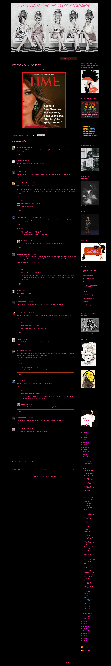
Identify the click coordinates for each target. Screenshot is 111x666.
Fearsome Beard (22, 147)
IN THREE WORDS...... (88, 532)
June (86, 604)
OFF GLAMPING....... (89, 564)
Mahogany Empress (23, 254)
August (87, 466)
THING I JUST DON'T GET (88, 506)
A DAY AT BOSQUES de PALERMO (88, 537)
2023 (84, 440)
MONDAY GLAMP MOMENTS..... (89, 560)
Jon (17, 381)
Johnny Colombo (22, 183)
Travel (23, 404)
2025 (84, 435)
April (86, 608)
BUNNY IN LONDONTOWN (89, 542)
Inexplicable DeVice (88, 298)
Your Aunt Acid (21, 171)
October (87, 461)
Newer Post (16, 470)
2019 (84, 449)
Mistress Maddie (26, 232)
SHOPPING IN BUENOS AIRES (89, 514)
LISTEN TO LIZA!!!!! (87, 590)
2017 (84, 454)
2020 (84, 447)
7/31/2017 (29, 404)
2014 (84, 623)
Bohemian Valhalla (88, 278)
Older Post (71, 470)
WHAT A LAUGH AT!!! (89, 494)
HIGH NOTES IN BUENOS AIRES (89, 498)
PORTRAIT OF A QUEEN (89, 577)
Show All (97, 307)
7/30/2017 (31, 147)
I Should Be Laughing (89, 295)
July (86, 468)
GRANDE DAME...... (87, 510)
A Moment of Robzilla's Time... (90, 271)
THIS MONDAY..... (89, 476)
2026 (84, 432)
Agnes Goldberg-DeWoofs (25, 217)
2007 (84, 640)
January (87, 616)
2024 (84, 437)
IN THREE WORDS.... (87, 490)
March (87, 611)
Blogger (66, 662)
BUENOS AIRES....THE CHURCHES (88, 582)
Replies (21, 200)
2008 (84, 638)
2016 (84, 619)
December (88, 456)
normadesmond (21, 350)
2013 (84, 626)
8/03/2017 (29, 240)
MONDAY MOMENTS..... (88, 518)
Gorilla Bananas (21, 301)
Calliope (19, 160)
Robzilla (19, 339)
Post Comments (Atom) (48, 476)
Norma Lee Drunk (22, 313)
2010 (84, 633)
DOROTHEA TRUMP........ (88, 502)
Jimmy (18, 290)
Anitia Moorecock (88, 647)
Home (44, 470)
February (87, 613)
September (88, 463)
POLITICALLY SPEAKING (88, 551)
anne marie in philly (27, 203)
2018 (84, 452)
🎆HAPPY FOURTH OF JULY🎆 (88, 599)
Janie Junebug (87, 305)
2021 (84, 444)
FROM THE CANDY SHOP (89, 486)
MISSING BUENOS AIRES (89, 479)
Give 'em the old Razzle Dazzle (90, 290)
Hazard (23, 240)
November (88, 459)
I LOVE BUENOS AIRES (89, 586)
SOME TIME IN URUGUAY (88, 547)
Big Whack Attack (88, 275)
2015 (84, 621)
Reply (18, 154)
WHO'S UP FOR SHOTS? (88, 521)
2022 (84, 442)
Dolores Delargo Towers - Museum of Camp (90, 285)
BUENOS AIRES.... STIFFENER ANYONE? (89, 569)
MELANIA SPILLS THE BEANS (89, 483)
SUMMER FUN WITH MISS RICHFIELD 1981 (88, 527)
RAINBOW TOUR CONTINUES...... (89, 573)
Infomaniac (86, 301)
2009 (84, 636)
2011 (84, 631)
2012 (84, 628)
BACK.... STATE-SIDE (88, 594)
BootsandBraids (87, 282)
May (86, 606)
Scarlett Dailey (21, 429)
